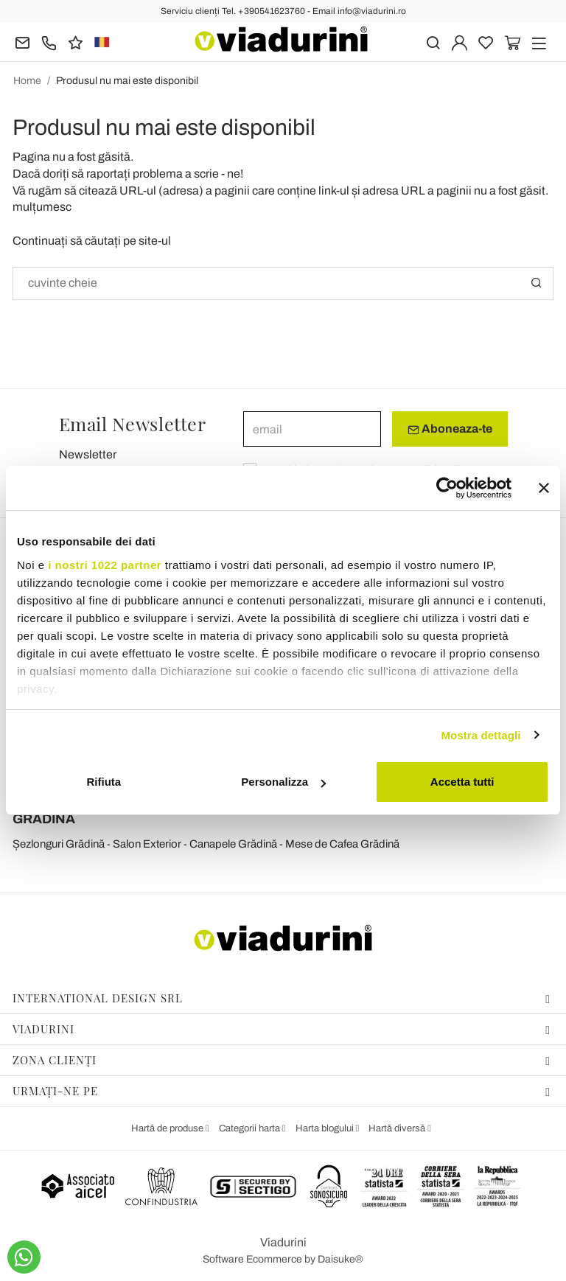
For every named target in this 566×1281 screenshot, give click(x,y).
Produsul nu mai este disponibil (127, 80)
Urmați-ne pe (282, 1090)
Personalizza (283, 781)
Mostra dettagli (480, 735)
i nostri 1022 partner (104, 565)
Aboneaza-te (450, 429)
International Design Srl (282, 998)
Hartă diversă (397, 1128)
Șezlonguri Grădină (59, 844)
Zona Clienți (282, 1060)
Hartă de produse (168, 1128)
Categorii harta (250, 1128)
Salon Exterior (147, 844)
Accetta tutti (462, 781)
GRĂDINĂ (44, 818)
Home (27, 80)
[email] (312, 429)
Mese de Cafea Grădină (342, 844)
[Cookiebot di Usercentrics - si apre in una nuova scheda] (446, 488)
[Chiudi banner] (544, 488)
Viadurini (282, 1029)
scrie (206, 173)
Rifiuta (103, 781)
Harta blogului (326, 1128)
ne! (235, 173)
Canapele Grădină (233, 844)
